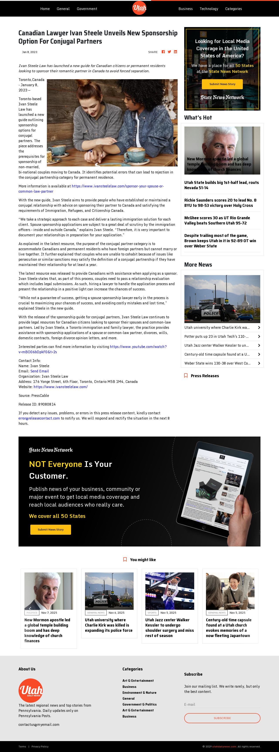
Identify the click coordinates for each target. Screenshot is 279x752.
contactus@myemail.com (39, 724)
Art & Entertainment (138, 680)
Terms (22, 746)
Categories (233, 9)
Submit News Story (222, 84)
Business (186, 9)
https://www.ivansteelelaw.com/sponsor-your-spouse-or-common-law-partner (91, 188)
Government (87, 9)
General (63, 9)
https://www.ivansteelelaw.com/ (61, 387)
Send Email (39, 371)
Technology (209, 9)
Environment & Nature (139, 692)
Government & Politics (139, 704)
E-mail (189, 704)
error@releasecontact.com (39, 418)
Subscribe (222, 718)
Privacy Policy (40, 746)
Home (46, 9)
